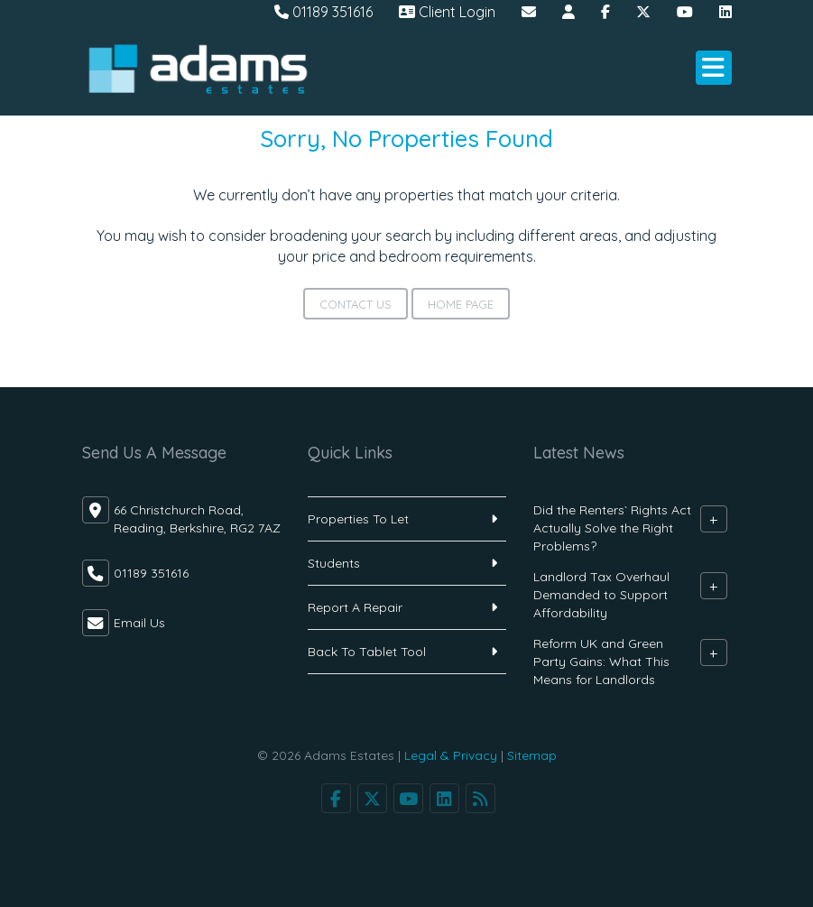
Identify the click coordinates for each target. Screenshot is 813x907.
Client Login (447, 12)
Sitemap (532, 755)
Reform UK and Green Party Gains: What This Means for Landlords (601, 661)
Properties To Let (358, 519)
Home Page (461, 304)
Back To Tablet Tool (367, 651)
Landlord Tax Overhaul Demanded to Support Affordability (601, 595)
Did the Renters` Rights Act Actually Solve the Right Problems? (612, 528)
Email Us (139, 623)
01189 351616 (323, 12)
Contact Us (355, 304)
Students (334, 563)
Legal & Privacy (450, 755)
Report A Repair (355, 607)
